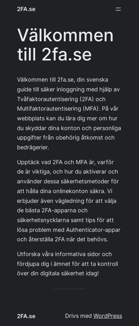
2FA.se (26, 9)
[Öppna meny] (118, 9)
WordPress (107, 315)
